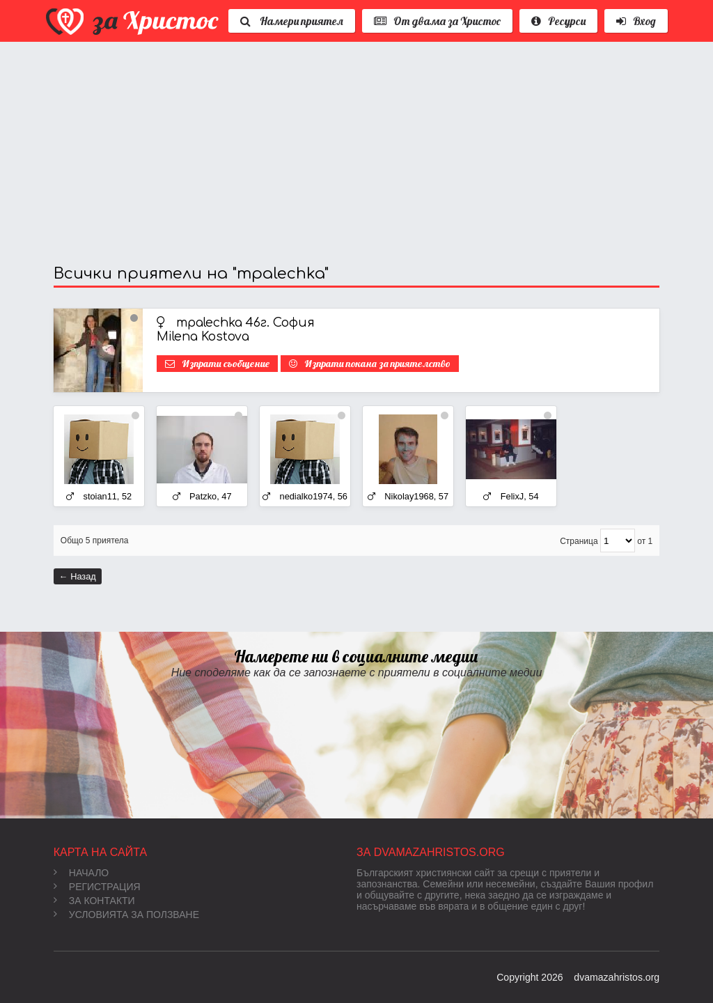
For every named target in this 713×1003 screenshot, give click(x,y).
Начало (81, 872)
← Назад (77, 576)
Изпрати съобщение (225, 363)
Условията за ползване (126, 914)
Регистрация (97, 886)
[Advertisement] (356, 153)
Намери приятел (291, 21)
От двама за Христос (437, 21)
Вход (636, 21)
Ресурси (558, 21)
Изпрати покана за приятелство (377, 363)
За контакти (94, 900)
